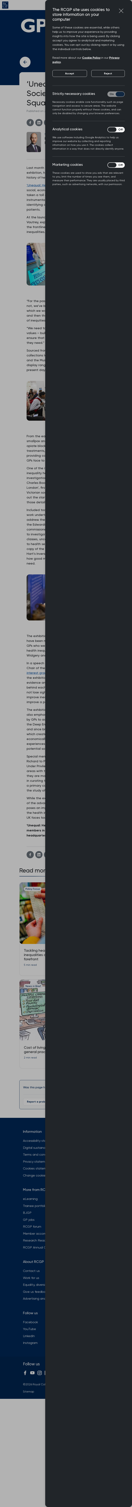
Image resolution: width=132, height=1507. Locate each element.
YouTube (29, 1329)
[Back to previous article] (25, 62)
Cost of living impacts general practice (41, 1049)
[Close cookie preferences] (121, 11)
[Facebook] (30, 122)
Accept (69, 73)
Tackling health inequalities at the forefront (39, 954)
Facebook (30, 1322)
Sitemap (28, 1391)
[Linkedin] (38, 122)
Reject (108, 73)
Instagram (30, 1343)
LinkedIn (29, 1336)
